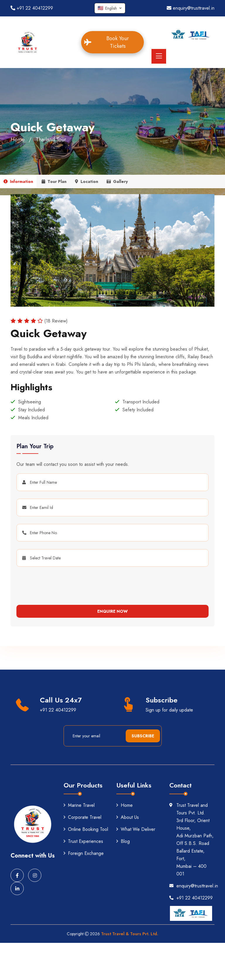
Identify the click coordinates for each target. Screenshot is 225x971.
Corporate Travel (82, 817)
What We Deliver (135, 829)
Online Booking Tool (86, 829)
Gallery (117, 181)
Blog (123, 841)
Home (18, 139)
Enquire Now (112, 611)
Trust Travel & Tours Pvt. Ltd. (129, 934)
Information (18, 181)
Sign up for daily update (169, 710)
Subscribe (143, 736)
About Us (127, 817)
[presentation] (52, 583)
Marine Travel (79, 805)
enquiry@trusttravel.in (190, 8)
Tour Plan (54, 181)
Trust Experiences (83, 841)
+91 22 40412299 (32, 8)
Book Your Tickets (110, 42)
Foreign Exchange (84, 853)
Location (86, 181)
